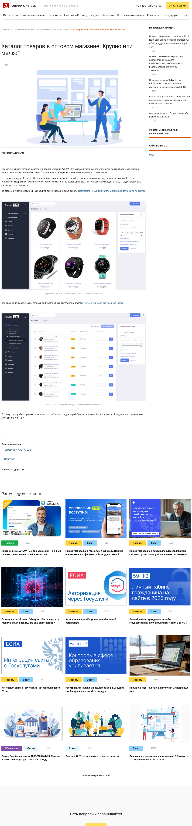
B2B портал (10, 15)
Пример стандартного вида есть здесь (103, 303)
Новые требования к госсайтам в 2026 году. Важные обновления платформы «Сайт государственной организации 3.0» (94, 554)
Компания (153, 15)
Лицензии (108, 15)
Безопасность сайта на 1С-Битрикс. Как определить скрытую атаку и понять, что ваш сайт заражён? (169, 100)
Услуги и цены (90, 15)
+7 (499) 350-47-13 (149, 5)
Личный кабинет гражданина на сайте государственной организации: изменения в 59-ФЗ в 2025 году (158, 623)
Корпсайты (55, 15)
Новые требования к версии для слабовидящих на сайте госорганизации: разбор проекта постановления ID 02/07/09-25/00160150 (166, 63)
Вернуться (8, 459)
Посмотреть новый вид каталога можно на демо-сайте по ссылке (111, 191)
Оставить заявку (177, 5)
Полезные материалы (130, 15)
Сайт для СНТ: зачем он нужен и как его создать (92, 756)
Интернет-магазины (33, 15)
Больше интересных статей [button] (96, 775)
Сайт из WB (71, 15)
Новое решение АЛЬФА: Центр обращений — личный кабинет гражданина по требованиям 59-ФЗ (167, 83)
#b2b (151, 154)
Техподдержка (171, 15)
